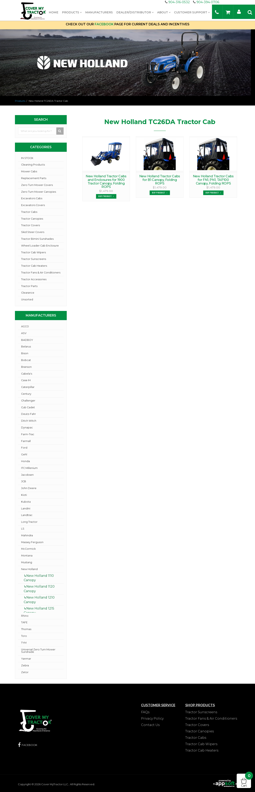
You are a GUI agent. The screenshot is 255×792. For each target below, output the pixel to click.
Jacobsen (27, 474)
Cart (246, 780)
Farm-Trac (27, 434)
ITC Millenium (29, 468)
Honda (25, 461)
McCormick (28, 548)
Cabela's (26, 373)
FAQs (145, 712)
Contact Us (150, 725)
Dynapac (27, 427)
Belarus (26, 346)
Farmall (26, 441)
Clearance (27, 292)
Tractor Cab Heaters (34, 265)
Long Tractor (29, 521)
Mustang (26, 562)
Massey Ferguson (32, 542)
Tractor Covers (30, 225)
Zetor (24, 672)
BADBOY (27, 339)
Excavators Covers (33, 205)
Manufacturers (99, 12)
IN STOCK (27, 158)
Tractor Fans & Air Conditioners (40, 272)
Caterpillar (27, 387)
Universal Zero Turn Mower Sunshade (38, 651)
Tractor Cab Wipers (33, 252)
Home (53, 12)
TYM (23, 642)
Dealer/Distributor (135, 12)
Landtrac (26, 515)
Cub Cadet (28, 407)
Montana (26, 555)
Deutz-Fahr (28, 413)
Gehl (24, 454)
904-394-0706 (207, 2)
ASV (23, 333)
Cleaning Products (33, 164)
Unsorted (27, 299)
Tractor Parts (29, 286)
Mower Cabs (29, 171)
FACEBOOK (104, 24)
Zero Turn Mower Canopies (38, 191)
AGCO (25, 326)
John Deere (28, 488)
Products (72, 12)
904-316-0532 (179, 2)
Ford (24, 447)
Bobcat (26, 360)
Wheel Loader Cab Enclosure (40, 245)
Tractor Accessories (33, 279)
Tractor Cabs (29, 211)
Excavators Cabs (31, 198)
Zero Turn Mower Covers (37, 184)
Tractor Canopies (32, 218)
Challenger (28, 400)
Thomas (26, 629)
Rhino (24, 615)
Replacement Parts (33, 178)
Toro (24, 635)
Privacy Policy (152, 718)
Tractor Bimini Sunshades (37, 238)
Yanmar (26, 658)
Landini (25, 508)
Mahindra (27, 535)
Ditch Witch (28, 420)
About (164, 12)
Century (26, 393)
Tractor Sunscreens (33, 258)
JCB (23, 481)
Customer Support (192, 12)
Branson (26, 366)
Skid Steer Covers (32, 232)
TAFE (24, 622)
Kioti (24, 494)
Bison (24, 353)
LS (22, 528)
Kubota (26, 501)
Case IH (26, 380)
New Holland (29, 569)
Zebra (25, 665)
